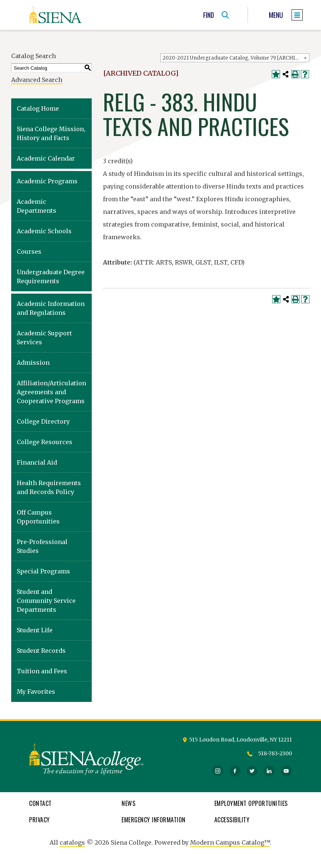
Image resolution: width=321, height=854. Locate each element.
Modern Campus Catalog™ (230, 842)
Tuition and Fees (42, 671)
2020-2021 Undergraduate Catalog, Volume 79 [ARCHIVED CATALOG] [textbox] (236, 58)
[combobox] (234, 57)
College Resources (44, 442)
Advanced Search (36, 79)
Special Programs (43, 571)
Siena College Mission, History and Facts (51, 133)
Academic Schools (44, 231)
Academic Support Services (44, 337)
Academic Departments (36, 206)
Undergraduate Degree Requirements (51, 276)
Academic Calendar (46, 158)
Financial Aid (37, 462)
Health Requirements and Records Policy (49, 487)
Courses (29, 251)
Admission (33, 362)
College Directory (43, 421)
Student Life (35, 630)
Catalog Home (38, 108)
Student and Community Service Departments (46, 600)
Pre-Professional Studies (42, 546)
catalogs (72, 842)
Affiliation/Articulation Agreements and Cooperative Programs (51, 392)
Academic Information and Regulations (51, 308)
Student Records (41, 650)
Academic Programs (47, 181)
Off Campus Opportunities (38, 517)
